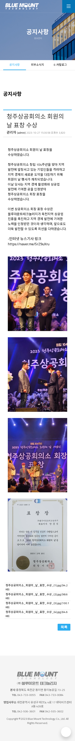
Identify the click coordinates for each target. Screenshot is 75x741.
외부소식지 (37, 65)
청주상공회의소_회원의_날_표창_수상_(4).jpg (37, 614)
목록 (64, 627)
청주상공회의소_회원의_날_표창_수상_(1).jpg (37, 587)
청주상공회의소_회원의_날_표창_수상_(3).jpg (37, 605)
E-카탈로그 (60, 65)
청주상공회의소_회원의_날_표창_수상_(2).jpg (37, 596)
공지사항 (14, 65)
